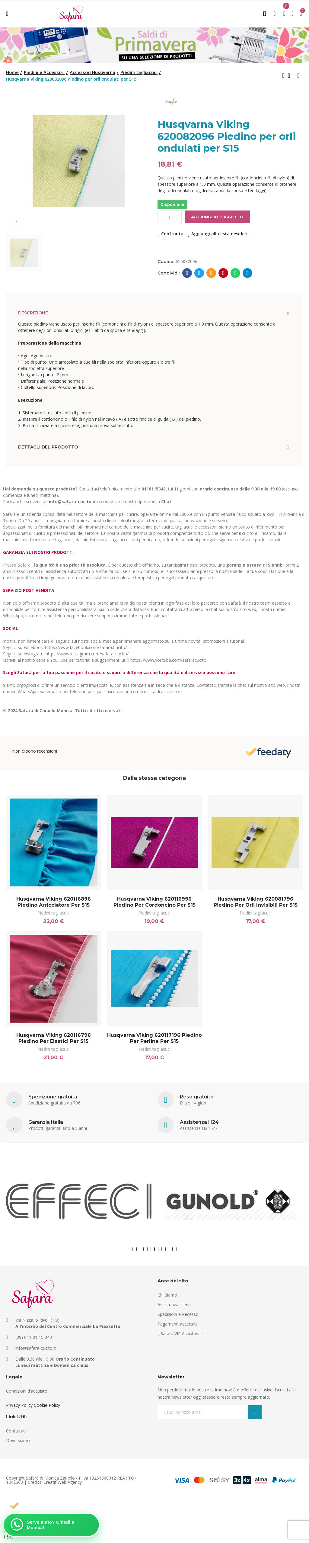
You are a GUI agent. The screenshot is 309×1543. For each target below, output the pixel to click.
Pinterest (223, 273)
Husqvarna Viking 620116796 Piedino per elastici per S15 (53, 1038)
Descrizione (33, 313)
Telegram (248, 273)
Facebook (187, 273)
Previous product (283, 75)
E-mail (211, 273)
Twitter (199, 273)
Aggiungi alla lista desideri (219, 233)
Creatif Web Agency (62, 1482)
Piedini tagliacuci (53, 913)
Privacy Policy (19, 1405)
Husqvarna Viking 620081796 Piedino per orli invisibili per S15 (256, 902)
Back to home (291, 75)
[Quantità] (170, 217)
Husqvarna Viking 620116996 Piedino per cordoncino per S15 (154, 902)
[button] (132, 1249)
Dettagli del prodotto (48, 447)
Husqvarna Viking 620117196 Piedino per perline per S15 (154, 1038)
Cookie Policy (47, 1405)
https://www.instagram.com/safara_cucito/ (87, 654)
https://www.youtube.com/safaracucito (168, 660)
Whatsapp (235, 273)
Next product (298, 75)
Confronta (172, 233)
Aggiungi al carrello (217, 216)
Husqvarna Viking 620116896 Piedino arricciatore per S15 (53, 902)
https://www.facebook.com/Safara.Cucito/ (86, 647)
